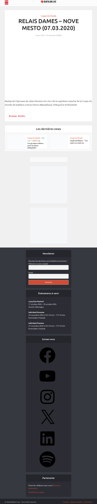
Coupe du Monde (48, 15)
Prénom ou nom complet (38, 264)
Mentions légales (76, 502)
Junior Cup (36, 141)
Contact (66, 502)
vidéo (22, 116)
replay (13, 116)
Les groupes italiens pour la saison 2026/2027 (35, 145)
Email (31, 272)
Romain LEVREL (55, 35)
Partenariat (88, 502)
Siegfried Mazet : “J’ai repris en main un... (79, 141)
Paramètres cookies (36, 492)
